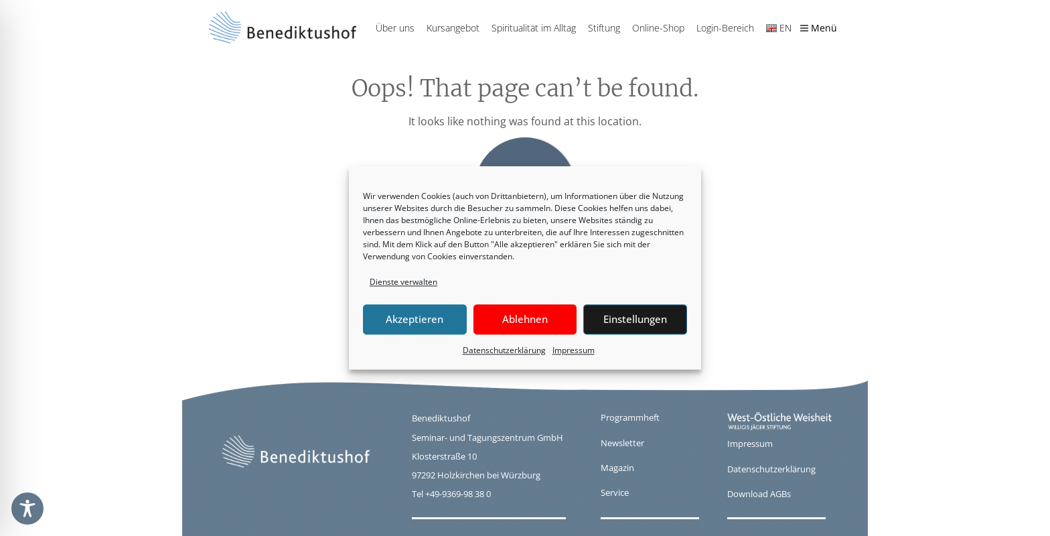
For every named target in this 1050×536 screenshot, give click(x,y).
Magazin (617, 468)
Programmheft (630, 417)
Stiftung (604, 27)
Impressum (573, 350)
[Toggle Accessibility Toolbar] (27, 508)
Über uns (395, 27)
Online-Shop (658, 27)
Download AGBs (759, 494)
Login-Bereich (725, 27)
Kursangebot (453, 27)
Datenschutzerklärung (504, 350)
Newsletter (622, 443)
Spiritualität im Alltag (534, 27)
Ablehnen (525, 319)
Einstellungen (635, 319)
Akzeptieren (414, 319)
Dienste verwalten (403, 281)
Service (615, 492)
